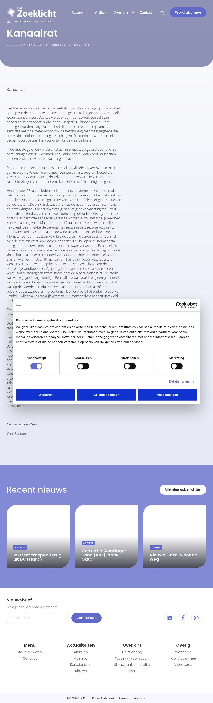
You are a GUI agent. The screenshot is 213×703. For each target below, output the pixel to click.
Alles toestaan (167, 394)
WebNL (76, 698)
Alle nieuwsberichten (183, 489)
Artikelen (102, 12)
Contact (146, 12)
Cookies (123, 698)
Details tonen (179, 381)
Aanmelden (86, 617)
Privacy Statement (103, 698)
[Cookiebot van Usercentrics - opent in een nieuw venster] (179, 305)
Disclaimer (139, 698)
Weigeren (46, 394)
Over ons (125, 12)
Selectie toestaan (106, 394)
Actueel (81, 12)
